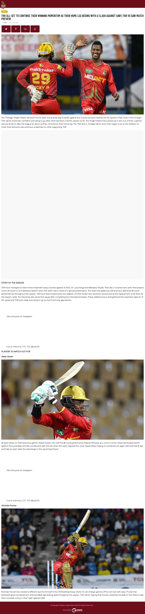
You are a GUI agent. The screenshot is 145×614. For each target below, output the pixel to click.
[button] (6, 28)
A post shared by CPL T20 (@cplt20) (23, 346)
